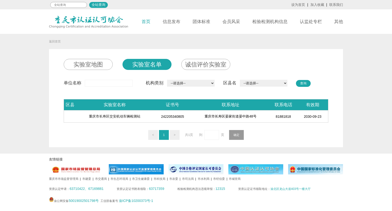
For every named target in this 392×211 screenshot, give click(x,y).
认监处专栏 (311, 21)
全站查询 (98, 5)
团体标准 (201, 21)
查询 (303, 83)
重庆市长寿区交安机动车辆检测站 (114, 116)
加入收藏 (317, 5)
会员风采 (231, 21)
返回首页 (55, 41)
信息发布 (171, 21)
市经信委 (219, 179)
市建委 (86, 179)
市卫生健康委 (141, 179)
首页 (146, 21)
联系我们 (336, 5)
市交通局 (101, 179)
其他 (338, 21)
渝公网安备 (74, 201)
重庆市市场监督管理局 (63, 179)
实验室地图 (88, 64)
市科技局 (159, 179)
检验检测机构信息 (270, 21)
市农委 (173, 179)
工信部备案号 (126, 201)
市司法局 (188, 179)
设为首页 (298, 5)
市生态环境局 (119, 179)
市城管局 (235, 179)
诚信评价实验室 (205, 64)
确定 (236, 135)
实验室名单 (147, 64)
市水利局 (203, 179)
